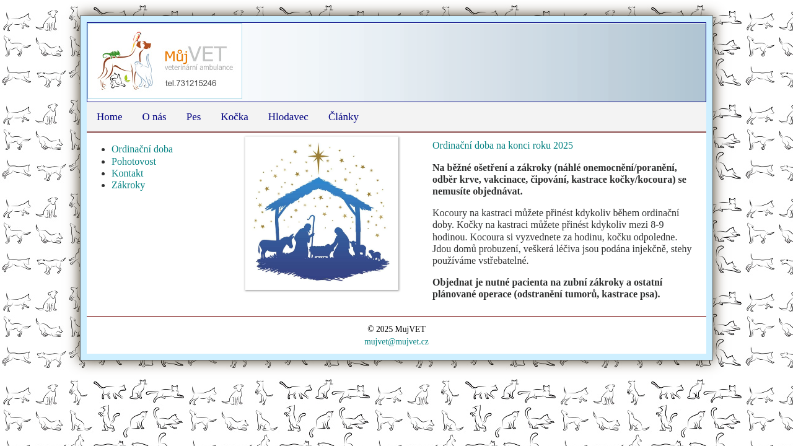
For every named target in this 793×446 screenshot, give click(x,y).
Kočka (234, 117)
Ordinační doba (142, 149)
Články (343, 117)
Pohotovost (134, 161)
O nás (154, 117)
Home (110, 117)
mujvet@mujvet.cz (396, 341)
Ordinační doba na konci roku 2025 (504, 145)
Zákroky (128, 185)
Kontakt (128, 173)
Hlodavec (288, 117)
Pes (193, 117)
